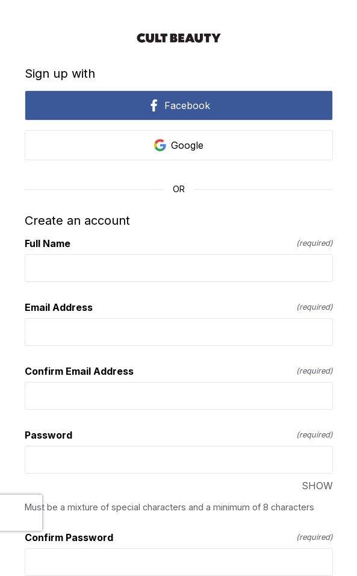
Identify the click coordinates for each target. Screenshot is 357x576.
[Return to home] (179, 38)
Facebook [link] (178, 105)
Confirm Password (179, 537)
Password (179, 435)
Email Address (179, 307)
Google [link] (178, 145)
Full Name (179, 243)
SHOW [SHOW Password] (317, 486)
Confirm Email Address (179, 371)
